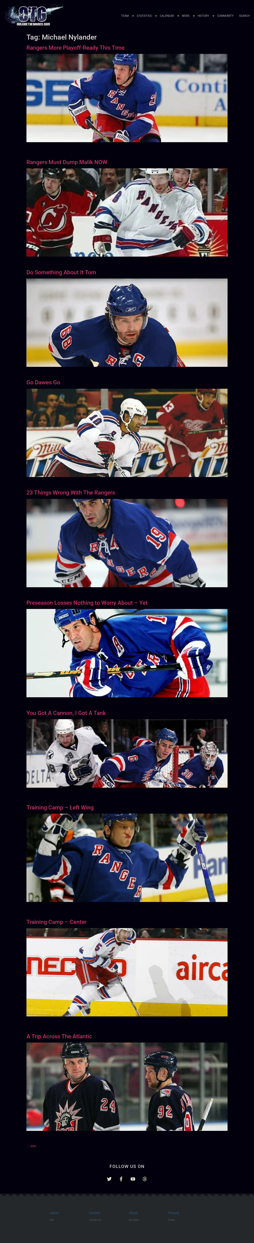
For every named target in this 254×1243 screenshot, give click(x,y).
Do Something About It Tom (61, 272)
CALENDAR (167, 15)
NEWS (186, 15)
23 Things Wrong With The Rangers (70, 492)
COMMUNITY (225, 15)
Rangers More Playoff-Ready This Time (75, 47)
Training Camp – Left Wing (60, 807)
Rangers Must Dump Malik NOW (66, 162)
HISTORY (203, 15)
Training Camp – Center (56, 922)
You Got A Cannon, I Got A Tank (66, 713)
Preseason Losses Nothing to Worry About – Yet (87, 602)
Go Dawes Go (43, 382)
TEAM (125, 15)
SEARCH (244, 15)
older (31, 1146)
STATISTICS (144, 15)
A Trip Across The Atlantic (59, 1036)
